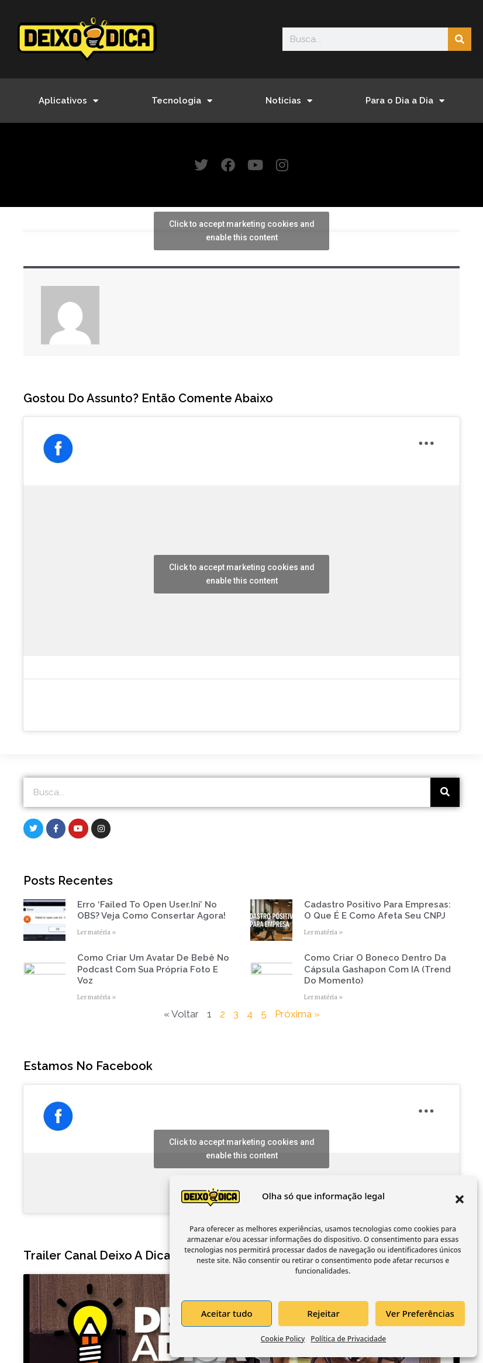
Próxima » (297, 1014)
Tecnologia (181, 101)
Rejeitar (323, 1313)
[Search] (459, 39)
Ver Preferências (420, 1313)
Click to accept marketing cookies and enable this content (242, 231)
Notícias (288, 101)
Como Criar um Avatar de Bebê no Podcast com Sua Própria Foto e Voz (153, 969)
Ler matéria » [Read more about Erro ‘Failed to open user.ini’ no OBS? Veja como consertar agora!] (96, 933)
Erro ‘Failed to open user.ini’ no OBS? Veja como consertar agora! (151, 911)
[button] (459, 1199)
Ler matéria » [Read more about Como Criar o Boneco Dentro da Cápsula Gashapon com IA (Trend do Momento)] (323, 998)
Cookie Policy (283, 1339)
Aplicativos (68, 101)
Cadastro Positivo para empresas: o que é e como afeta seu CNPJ (377, 911)
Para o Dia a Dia (404, 101)
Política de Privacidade (348, 1339)
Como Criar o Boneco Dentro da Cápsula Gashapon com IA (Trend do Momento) (377, 969)
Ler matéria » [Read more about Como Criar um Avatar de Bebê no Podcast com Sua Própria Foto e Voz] (96, 998)
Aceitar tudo (227, 1313)
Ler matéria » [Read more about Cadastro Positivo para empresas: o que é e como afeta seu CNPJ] (323, 933)
